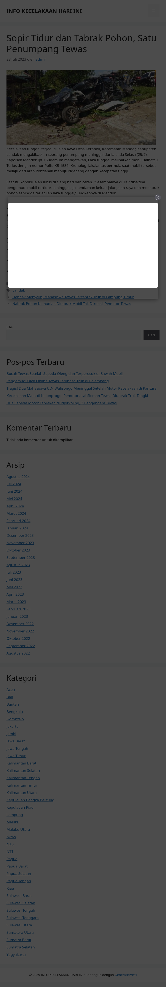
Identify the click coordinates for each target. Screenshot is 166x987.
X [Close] (158, 197)
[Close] (83, 493)
